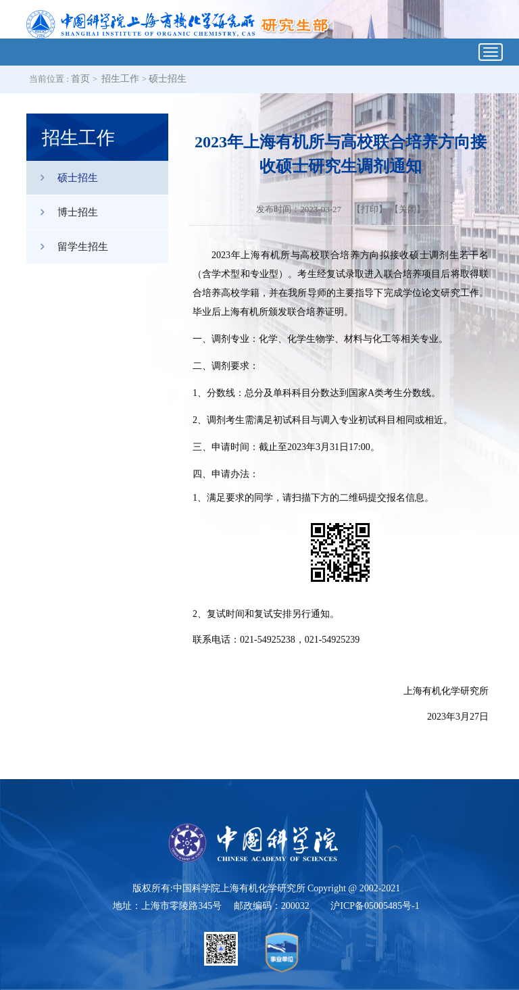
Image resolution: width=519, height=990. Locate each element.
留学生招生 (67, 247)
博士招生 (62, 212)
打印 (369, 209)
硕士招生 (168, 79)
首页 (80, 79)
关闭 (407, 209)
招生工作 (120, 79)
